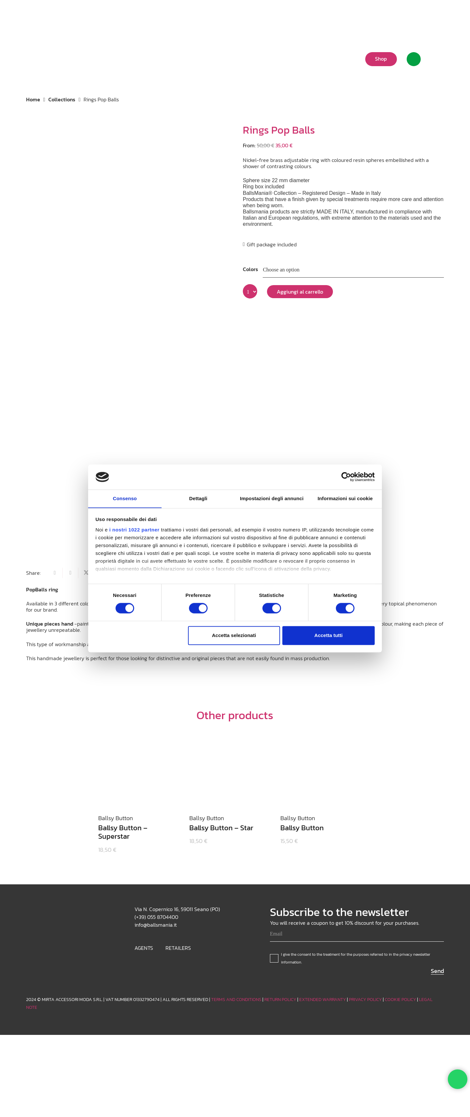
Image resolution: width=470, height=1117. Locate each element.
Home (33, 99)
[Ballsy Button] (318, 770)
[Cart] (436, 59)
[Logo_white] (48, 58)
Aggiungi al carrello (300, 292)
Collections (61, 99)
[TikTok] (428, 14)
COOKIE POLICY (400, 999)
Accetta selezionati (234, 635)
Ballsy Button (302, 827)
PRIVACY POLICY (365, 999)
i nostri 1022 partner (134, 530)
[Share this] (70, 573)
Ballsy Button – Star (221, 827)
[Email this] (55, 573)
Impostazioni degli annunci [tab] (272, 498)
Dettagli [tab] (198, 498)
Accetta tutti (328, 635)
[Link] (414, 59)
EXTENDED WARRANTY (322, 999)
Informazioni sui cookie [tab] (345, 498)
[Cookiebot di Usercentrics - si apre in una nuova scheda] (346, 477)
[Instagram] (418, 14)
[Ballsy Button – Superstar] (136, 770)
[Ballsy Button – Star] (227, 770)
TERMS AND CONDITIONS (236, 999)
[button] (390, 14)
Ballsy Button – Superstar (123, 832)
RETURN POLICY (280, 999)
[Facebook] (438, 14)
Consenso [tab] (125, 498)
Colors (250, 269)
